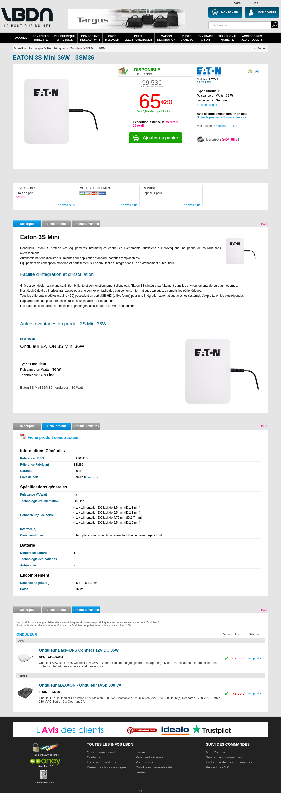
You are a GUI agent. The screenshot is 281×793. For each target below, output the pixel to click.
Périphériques (56, 48)
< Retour (260, 48)
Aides (237, 2)
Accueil (21, 37)
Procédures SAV (218, 767)
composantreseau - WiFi (90, 38)
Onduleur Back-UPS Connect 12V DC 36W (79, 650)
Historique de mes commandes (229, 762)
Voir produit (255, 658)
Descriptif (27, 224)
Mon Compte (215, 752)
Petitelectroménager (138, 38)
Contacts (93, 757)
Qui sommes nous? (101, 752)
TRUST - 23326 (49, 692)
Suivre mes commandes (224, 757)
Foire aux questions (101, 762)
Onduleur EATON (226, 126)
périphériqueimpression (64, 38)
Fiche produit (56, 224)
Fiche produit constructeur (53, 437)
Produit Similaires (86, 224)
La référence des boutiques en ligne (26, 21)
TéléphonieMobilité (227, 38)
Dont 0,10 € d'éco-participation (153, 111)
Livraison (142, 752)
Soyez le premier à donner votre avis (221, 117)
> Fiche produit (207, 105)
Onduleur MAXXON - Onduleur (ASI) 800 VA (80, 685)
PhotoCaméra (187, 38)
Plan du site (144, 762)
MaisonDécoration (166, 38)
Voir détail (92, 477)
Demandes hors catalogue (106, 767)
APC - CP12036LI (51, 657)
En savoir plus (65, 205)
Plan (255, 2)
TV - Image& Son (205, 38)
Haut (263, 223)
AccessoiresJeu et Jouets (252, 38)
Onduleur (75, 48)
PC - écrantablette (41, 38)
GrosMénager (112, 38)
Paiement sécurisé (149, 757)
